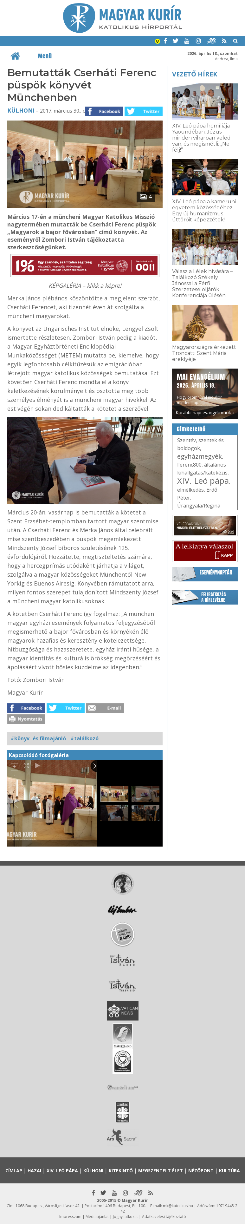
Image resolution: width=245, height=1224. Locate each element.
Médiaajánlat (97, 1216)
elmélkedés (190, 489)
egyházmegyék (199, 456)
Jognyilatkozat (125, 1216)
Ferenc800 (189, 464)
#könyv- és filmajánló (38, 738)
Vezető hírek (194, 74)
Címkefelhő (191, 429)
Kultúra (229, 1171)
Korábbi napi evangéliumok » (205, 412)
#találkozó (84, 738)
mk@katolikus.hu (178, 1205)
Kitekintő (121, 1171)
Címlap (13, 1171)
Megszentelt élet (160, 1171)
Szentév (186, 440)
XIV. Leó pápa (203, 480)
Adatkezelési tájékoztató (164, 1216)
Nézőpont (201, 1171)
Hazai (34, 1171)
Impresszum (70, 1216)
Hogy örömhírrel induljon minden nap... (201, 388)
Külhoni (21, 110)
